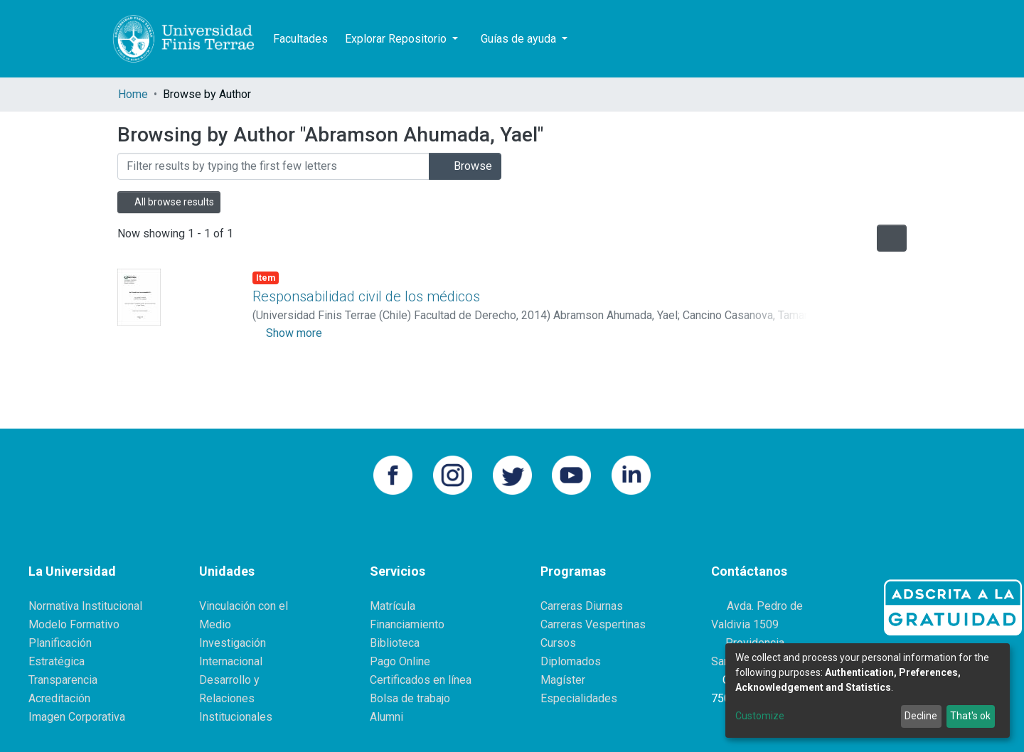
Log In (884, 38)
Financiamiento (407, 624)
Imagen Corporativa (76, 717)
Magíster (562, 680)
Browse (465, 166)
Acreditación (59, 698)
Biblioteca (395, 643)
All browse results (169, 202)
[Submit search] (833, 39)
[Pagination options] (892, 238)
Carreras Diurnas (581, 606)
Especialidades (578, 698)
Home (133, 94)
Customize (759, 715)
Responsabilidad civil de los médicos (366, 296)
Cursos (558, 643)
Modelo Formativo (73, 624)
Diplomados (570, 661)
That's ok (970, 715)
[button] (854, 39)
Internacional (230, 661)
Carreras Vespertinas (593, 624)
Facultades (300, 38)
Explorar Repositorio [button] (397, 38)
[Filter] (273, 166)
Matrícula (392, 606)
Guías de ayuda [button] (520, 38)
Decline (921, 715)
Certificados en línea (420, 680)
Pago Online (400, 661)
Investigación (232, 643)
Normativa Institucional (85, 606)
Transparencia (62, 680)
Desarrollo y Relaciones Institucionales (235, 698)
